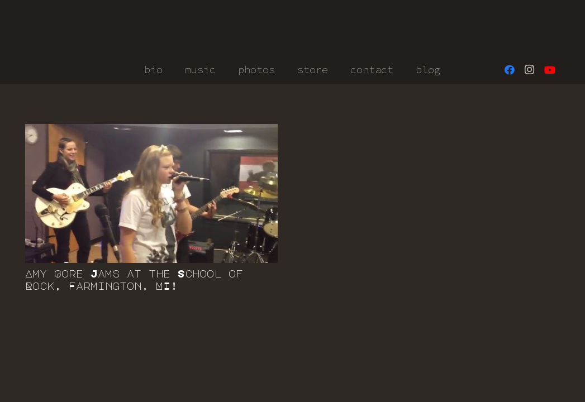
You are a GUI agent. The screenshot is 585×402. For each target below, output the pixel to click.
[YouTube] (550, 70)
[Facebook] (510, 70)
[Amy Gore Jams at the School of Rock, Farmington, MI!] (151, 193)
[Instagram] (530, 70)
